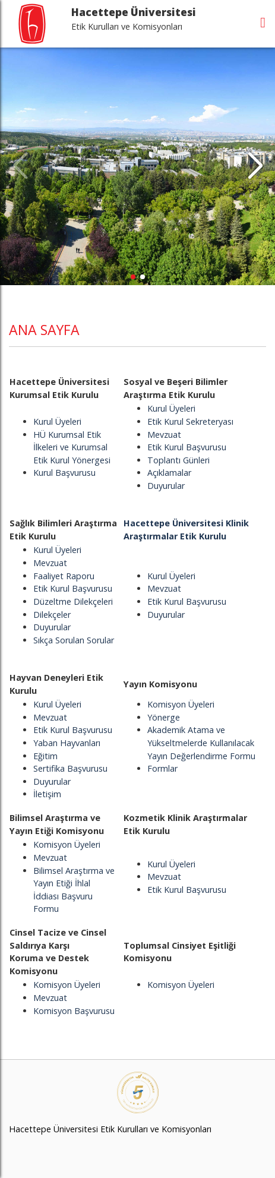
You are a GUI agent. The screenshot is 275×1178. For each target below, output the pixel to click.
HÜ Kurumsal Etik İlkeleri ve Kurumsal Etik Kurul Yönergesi (71, 447)
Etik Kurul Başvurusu (186, 447)
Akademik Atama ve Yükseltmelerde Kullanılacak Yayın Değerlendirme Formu (201, 742)
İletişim (47, 794)
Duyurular (166, 485)
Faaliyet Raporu (63, 576)
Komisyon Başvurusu (74, 1010)
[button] (255, 166)
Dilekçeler (52, 614)
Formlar (162, 768)
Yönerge (163, 717)
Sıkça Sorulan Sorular (73, 640)
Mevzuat (164, 434)
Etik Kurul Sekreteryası (190, 421)
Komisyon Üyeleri (180, 704)
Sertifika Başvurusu (70, 768)
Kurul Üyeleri (57, 421)
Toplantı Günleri (178, 460)
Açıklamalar (169, 472)
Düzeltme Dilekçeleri (73, 601)
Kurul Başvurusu (64, 472)
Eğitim (45, 756)
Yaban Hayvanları (66, 743)
